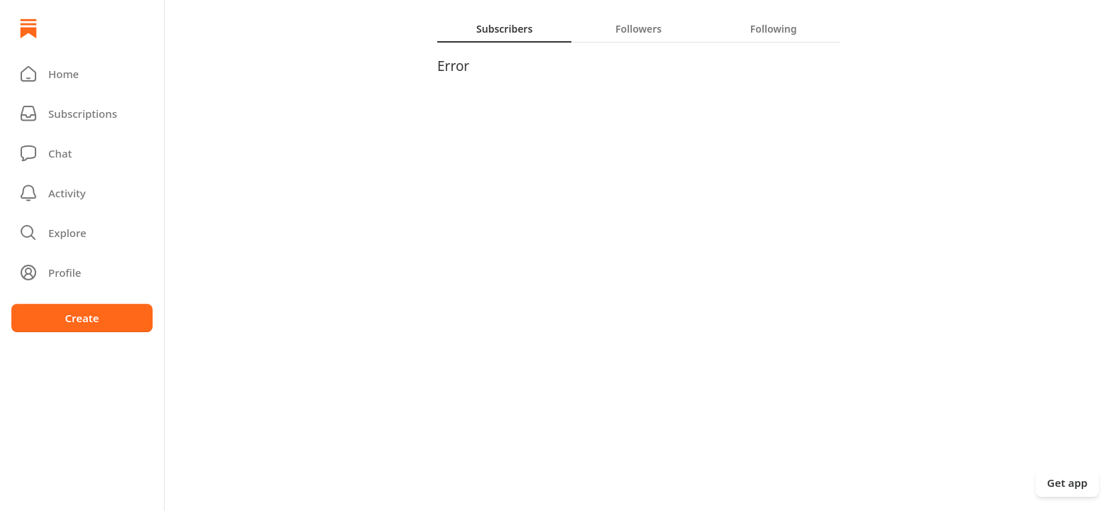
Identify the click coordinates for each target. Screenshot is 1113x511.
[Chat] (82, 153)
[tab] (504, 28)
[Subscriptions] (82, 114)
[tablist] (638, 28)
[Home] (28, 28)
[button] (82, 74)
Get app (1067, 483)
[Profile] (82, 273)
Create (82, 318)
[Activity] (82, 193)
